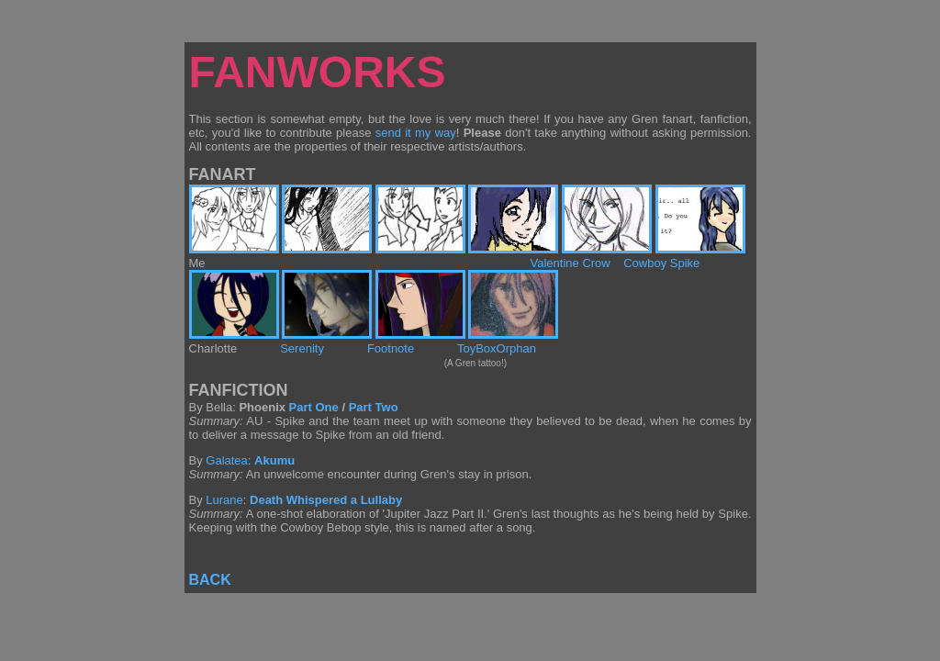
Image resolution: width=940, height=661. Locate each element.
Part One (314, 407)
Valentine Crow (570, 263)
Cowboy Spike (661, 263)
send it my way (415, 133)
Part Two (373, 407)
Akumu (274, 460)
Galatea (227, 460)
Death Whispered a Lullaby (326, 500)
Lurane (224, 500)
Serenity (302, 348)
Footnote (390, 348)
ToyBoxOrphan (496, 348)
